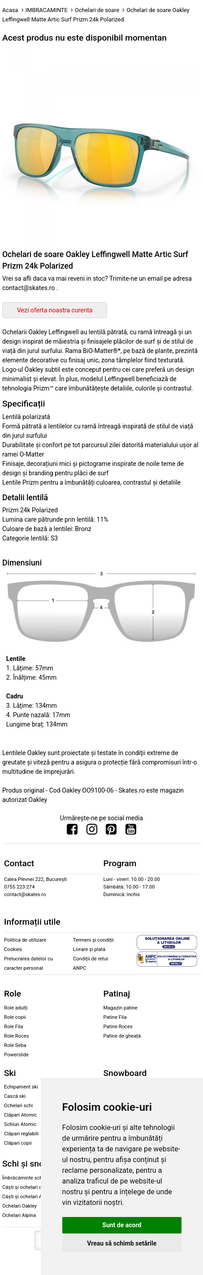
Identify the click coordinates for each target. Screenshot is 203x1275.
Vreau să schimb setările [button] (121, 1243)
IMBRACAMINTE (47, 10)
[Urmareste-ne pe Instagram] (92, 831)
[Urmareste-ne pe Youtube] (131, 831)
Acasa (10, 10)
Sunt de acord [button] (121, 1225)
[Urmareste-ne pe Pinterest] (111, 831)
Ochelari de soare (97, 10)
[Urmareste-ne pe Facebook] (72, 831)
